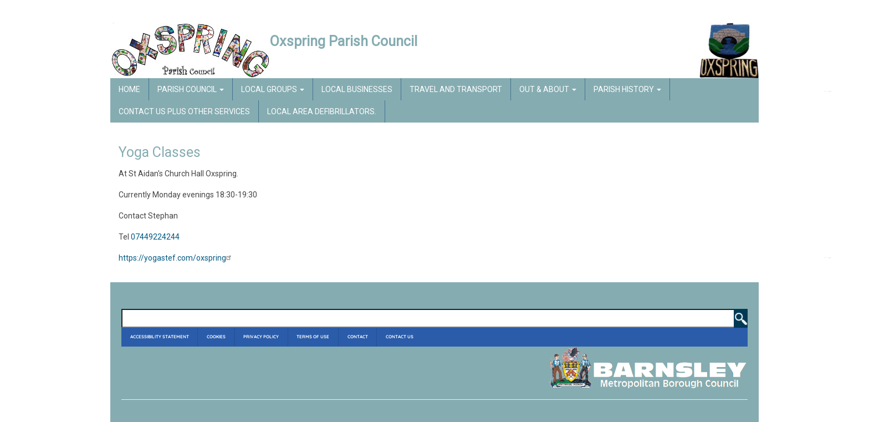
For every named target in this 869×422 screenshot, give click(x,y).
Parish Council (190, 89)
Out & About (547, 89)
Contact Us (399, 336)
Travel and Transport (456, 89)
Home (129, 89)
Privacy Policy (261, 336)
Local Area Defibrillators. (321, 111)
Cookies (216, 336)
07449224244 (155, 236)
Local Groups (272, 89)
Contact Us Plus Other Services (184, 111)
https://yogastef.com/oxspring (176, 257)
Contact (357, 336)
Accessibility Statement (159, 336)
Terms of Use (313, 336)
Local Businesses (356, 89)
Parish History (627, 89)
